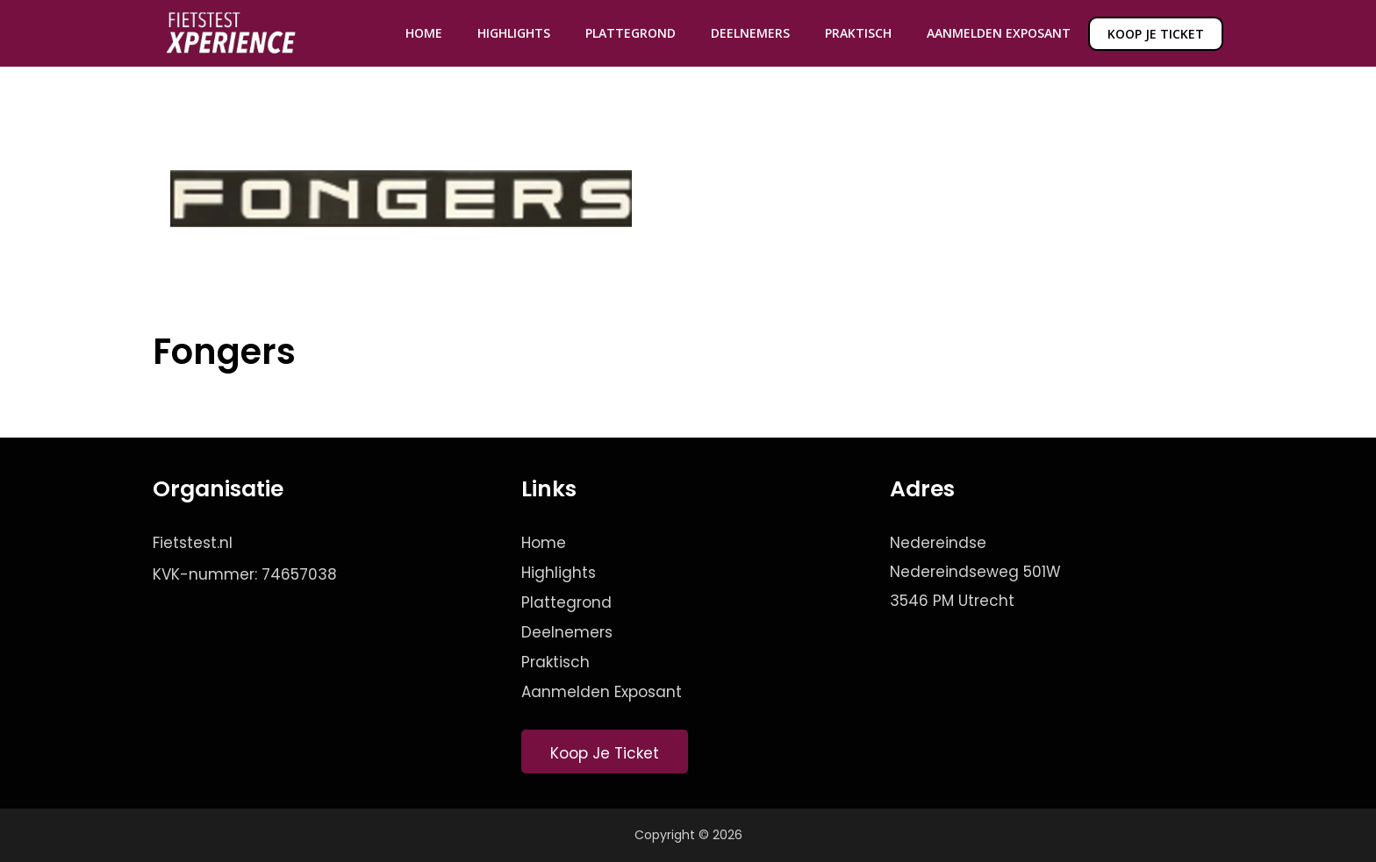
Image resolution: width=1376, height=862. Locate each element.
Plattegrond (630, 33)
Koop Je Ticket (604, 753)
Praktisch (858, 33)
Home (423, 33)
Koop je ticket (1155, 33)
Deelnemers (750, 33)
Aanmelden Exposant (999, 33)
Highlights (513, 33)
